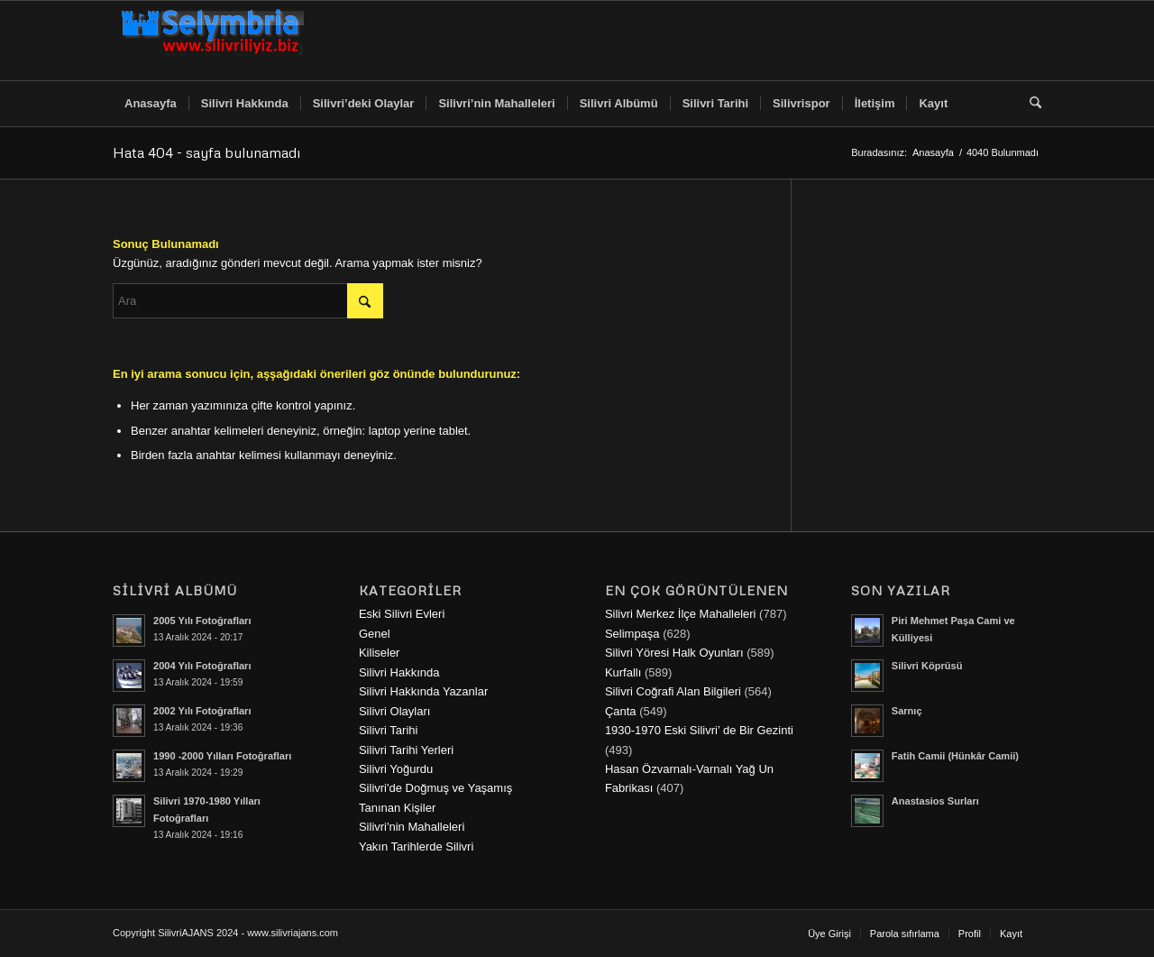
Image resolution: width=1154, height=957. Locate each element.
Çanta (621, 711)
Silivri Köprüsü (927, 665)
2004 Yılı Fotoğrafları (202, 665)
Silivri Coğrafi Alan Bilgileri (673, 691)
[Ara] (1029, 103)
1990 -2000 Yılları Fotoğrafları (222, 755)
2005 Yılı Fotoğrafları (202, 620)
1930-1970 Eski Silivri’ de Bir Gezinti (699, 730)
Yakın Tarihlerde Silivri (416, 846)
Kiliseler (379, 652)
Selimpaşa (632, 633)
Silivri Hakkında (399, 672)
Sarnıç (907, 710)
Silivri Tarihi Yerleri (406, 750)
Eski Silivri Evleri (401, 614)
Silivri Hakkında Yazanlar (423, 691)
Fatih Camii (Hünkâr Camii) (955, 755)
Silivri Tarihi (388, 730)
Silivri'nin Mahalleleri (411, 826)
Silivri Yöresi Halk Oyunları (674, 652)
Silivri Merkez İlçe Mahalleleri (680, 614)
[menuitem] (150, 103)
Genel (374, 633)
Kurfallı (623, 672)
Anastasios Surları (935, 801)
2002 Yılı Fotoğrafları (202, 710)
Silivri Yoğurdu (396, 769)
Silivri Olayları (394, 711)
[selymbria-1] (213, 40)
